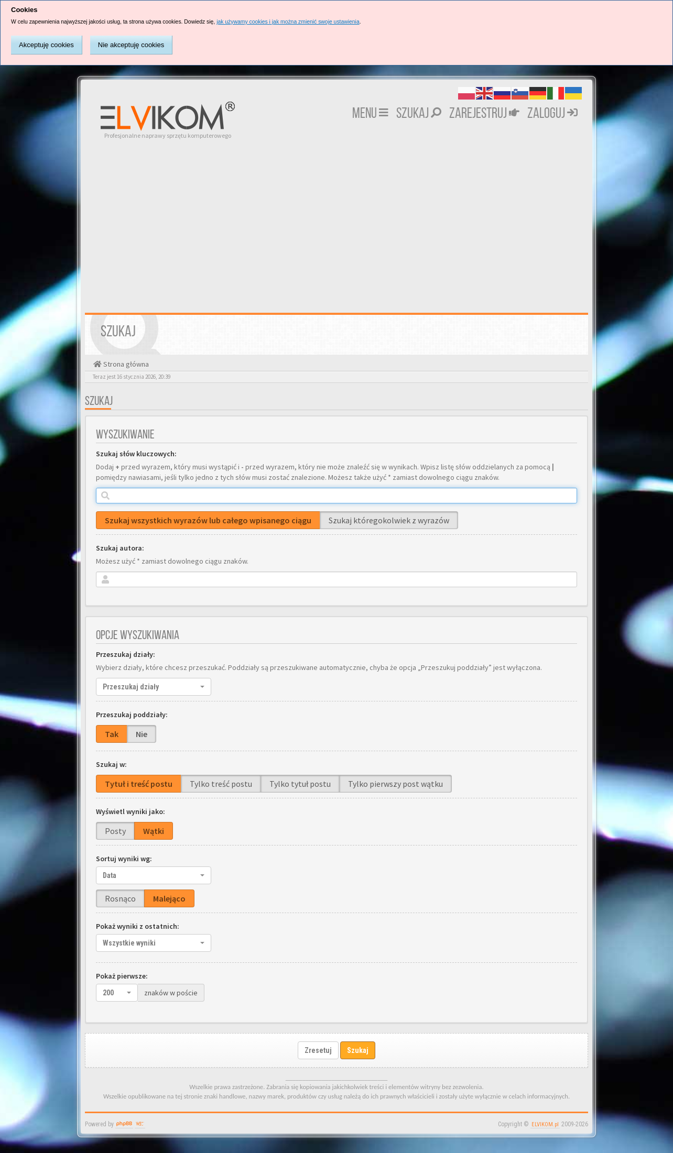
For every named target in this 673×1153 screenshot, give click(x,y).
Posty (115, 831)
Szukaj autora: (120, 548)
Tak (111, 734)
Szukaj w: (111, 764)
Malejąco (169, 898)
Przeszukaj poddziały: (132, 714)
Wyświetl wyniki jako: (130, 811)
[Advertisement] (336, 218)
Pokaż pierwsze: (122, 976)
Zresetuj (318, 1050)
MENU (370, 114)
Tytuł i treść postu (138, 783)
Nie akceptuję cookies (131, 45)
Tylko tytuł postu (300, 783)
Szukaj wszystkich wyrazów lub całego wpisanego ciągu (208, 520)
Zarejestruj (484, 114)
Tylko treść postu (221, 783)
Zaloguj (552, 114)
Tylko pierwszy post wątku (395, 783)
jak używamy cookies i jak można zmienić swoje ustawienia (288, 22)
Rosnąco (120, 898)
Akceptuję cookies (46, 45)
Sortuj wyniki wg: (124, 858)
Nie (141, 734)
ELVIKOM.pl (545, 1124)
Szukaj (418, 114)
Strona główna (125, 364)
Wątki (153, 831)
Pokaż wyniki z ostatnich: (137, 926)
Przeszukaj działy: (125, 654)
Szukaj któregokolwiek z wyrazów (389, 520)
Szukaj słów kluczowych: (136, 453)
